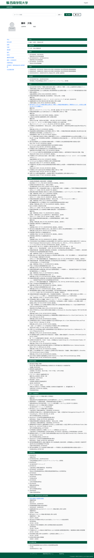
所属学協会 (10, 62)
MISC (8, 55)
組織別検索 (9, 7)
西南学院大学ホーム (48, 554)
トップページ (33, 554)
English (86, 3)
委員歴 (8, 50)
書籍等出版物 (10, 57)
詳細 (77, 14)
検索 (68, 14)
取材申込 (61, 554)
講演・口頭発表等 (11, 60)
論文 (8, 52)
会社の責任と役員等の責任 (37, 498)
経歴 (8, 44)
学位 (8, 39)
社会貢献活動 (10, 69)
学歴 (8, 47)
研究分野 (9, 42)
